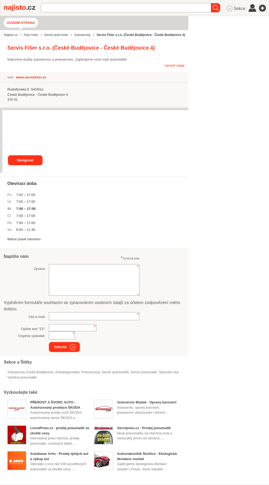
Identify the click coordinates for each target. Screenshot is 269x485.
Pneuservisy (90, 372)
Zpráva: (39, 269)
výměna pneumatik (22, 377)
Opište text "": (33, 329)
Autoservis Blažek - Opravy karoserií (146, 402)
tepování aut (168, 372)
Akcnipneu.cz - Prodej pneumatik (143, 428)
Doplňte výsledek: (32, 336)
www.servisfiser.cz (31, 77)
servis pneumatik (144, 372)
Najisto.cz (22, 8)
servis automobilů (115, 372)
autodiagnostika (67, 372)
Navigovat (25, 160)
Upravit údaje (174, 65)
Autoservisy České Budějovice (30, 372)
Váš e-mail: (36, 317)
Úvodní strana (21, 23)
